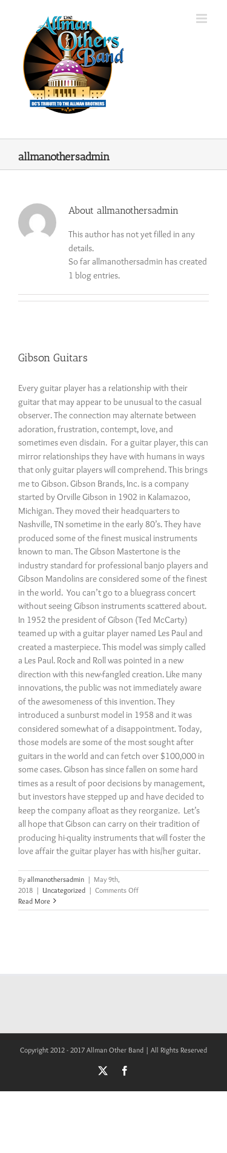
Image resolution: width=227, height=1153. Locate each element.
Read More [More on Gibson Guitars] (34, 900)
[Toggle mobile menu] (202, 18)
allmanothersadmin (55, 879)
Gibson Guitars (53, 357)
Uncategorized (63, 890)
